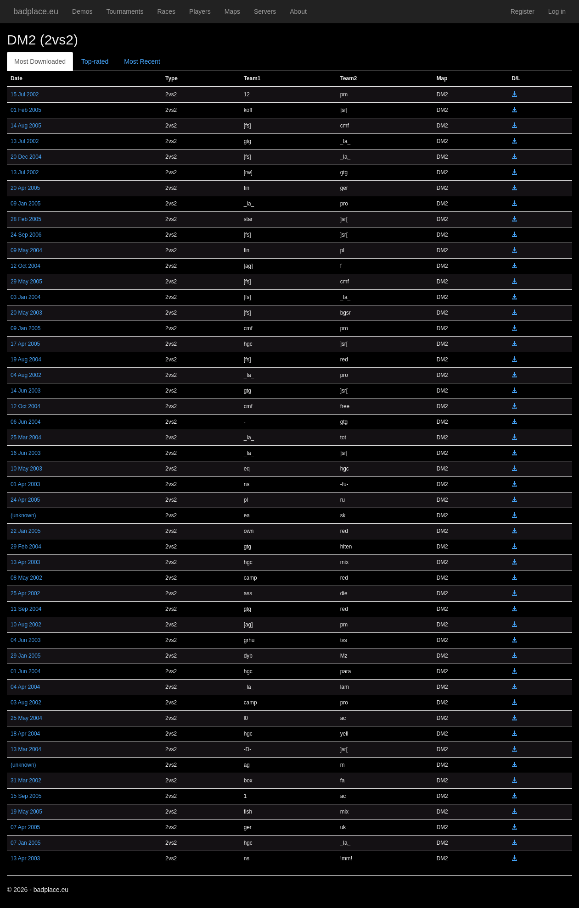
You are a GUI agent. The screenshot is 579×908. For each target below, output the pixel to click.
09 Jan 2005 (25, 203)
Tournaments (124, 11)
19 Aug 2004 (26, 359)
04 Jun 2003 (25, 640)
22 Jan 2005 (25, 531)
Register (522, 11)
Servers (265, 11)
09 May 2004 (26, 250)
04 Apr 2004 (25, 687)
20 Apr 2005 (25, 188)
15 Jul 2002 (25, 94)
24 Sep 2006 (26, 235)
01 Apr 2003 (25, 484)
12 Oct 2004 (25, 266)
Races (166, 11)
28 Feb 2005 (26, 219)
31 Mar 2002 (26, 780)
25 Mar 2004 (26, 437)
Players (200, 11)
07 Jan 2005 (25, 843)
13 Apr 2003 (25, 562)
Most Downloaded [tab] (40, 61)
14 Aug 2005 (26, 125)
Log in (557, 11)
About (298, 11)
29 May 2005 (26, 281)
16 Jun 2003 (25, 453)
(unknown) (23, 515)
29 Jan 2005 (25, 656)
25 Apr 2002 (25, 593)
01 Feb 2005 (26, 110)
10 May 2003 (26, 468)
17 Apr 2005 (25, 344)
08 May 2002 (26, 578)
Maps (232, 11)
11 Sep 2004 (26, 609)
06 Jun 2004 (25, 422)
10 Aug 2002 (26, 624)
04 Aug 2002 (26, 375)
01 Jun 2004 (25, 671)
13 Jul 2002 (25, 141)
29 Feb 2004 (26, 546)
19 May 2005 (26, 811)
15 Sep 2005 (26, 796)
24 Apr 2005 (25, 500)
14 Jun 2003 (25, 391)
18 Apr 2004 (25, 734)
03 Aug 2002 (26, 702)
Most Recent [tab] (142, 61)
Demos (82, 11)
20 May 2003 (26, 313)
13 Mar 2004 (26, 749)
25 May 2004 (26, 718)
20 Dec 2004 (26, 157)
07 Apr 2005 (25, 827)
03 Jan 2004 (25, 297)
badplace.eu (35, 11)
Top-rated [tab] (94, 61)
